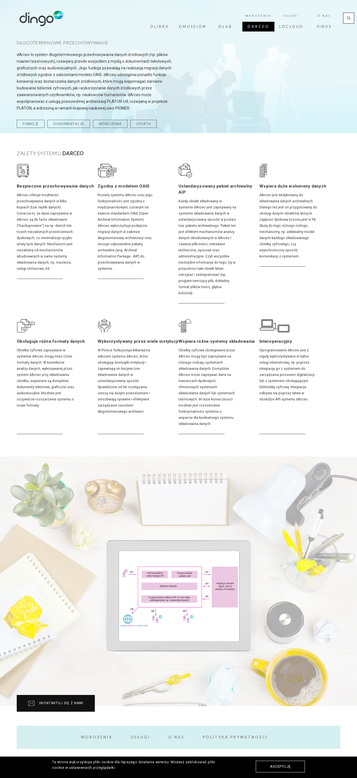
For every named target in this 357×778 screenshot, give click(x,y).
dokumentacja (68, 124)
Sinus (324, 27)
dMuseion (192, 27)
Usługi (291, 15)
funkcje (31, 124)
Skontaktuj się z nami (55, 703)
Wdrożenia (258, 15)
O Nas (324, 15)
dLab (225, 27)
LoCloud (291, 27)
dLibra (159, 27)
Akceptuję (280, 766)
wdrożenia (110, 124)
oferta (143, 124)
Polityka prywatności (235, 737)
